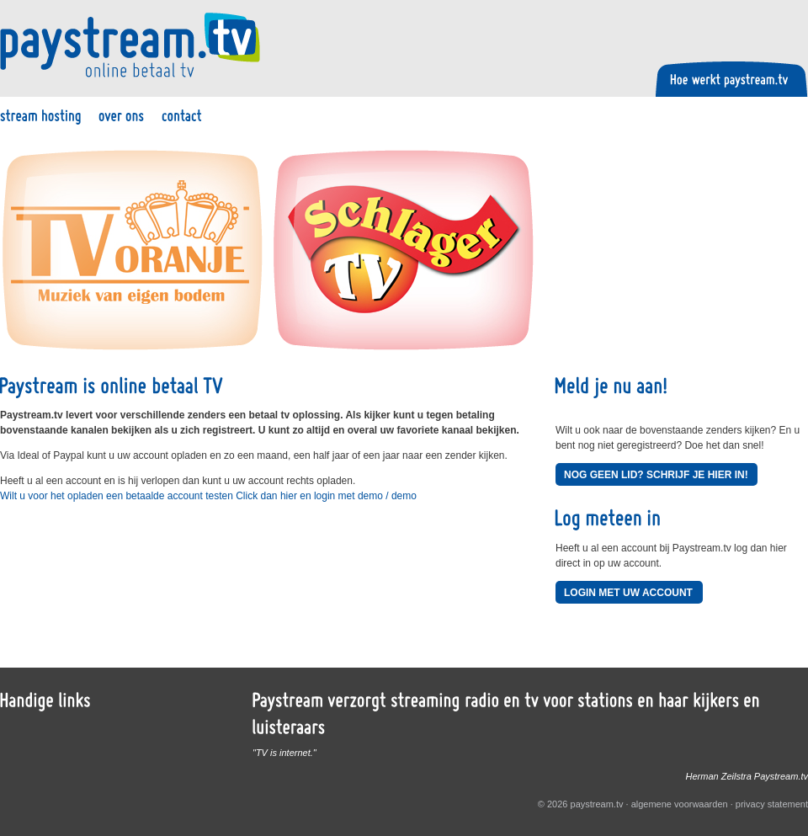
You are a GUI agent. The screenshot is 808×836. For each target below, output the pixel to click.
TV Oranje (132, 250)
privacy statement (772, 804)
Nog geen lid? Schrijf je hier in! (656, 475)
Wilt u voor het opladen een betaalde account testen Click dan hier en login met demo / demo (208, 496)
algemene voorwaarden (679, 804)
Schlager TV (403, 250)
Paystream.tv (130, 45)
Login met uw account (628, 593)
